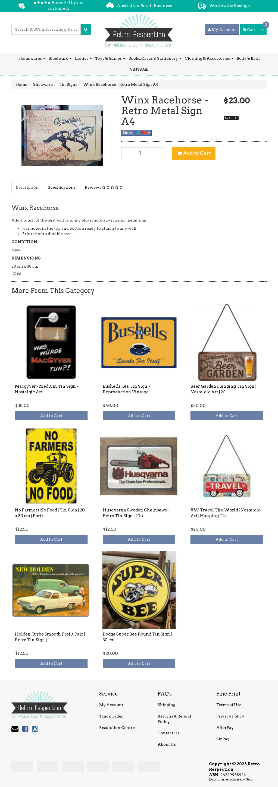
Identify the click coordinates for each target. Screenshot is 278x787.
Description (27, 187)
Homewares (31, 58)
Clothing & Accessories (209, 58)
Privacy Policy (230, 716)
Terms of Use (228, 705)
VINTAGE (139, 69)
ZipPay (223, 739)
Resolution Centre (117, 727)
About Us (167, 744)
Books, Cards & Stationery (155, 58)
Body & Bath (248, 58)
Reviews (104, 187)
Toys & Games (110, 58)
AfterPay (225, 727)
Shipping (166, 705)
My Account (111, 705)
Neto (248, 779)
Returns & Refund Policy (174, 719)
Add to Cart (194, 153)
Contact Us (168, 733)
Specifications (62, 187)
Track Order (111, 716)
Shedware (60, 58)
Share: (136, 133)
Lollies (83, 58)
